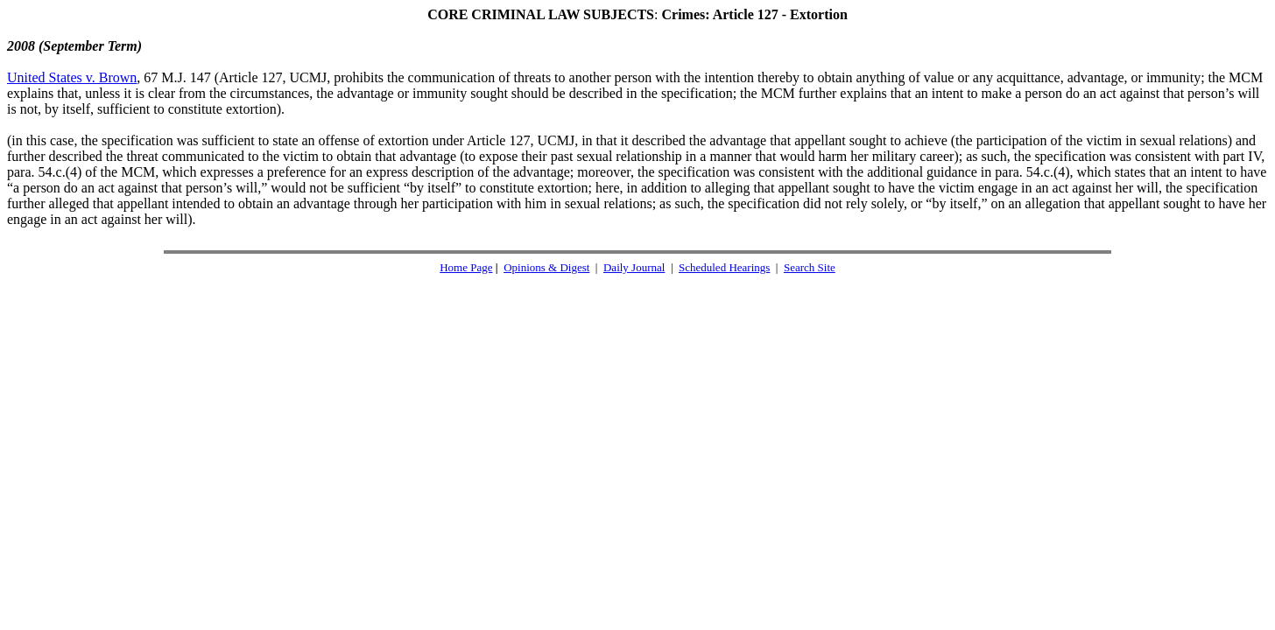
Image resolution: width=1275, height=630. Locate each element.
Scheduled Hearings (724, 267)
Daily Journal (634, 267)
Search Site (809, 267)
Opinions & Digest (546, 267)
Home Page (466, 267)
